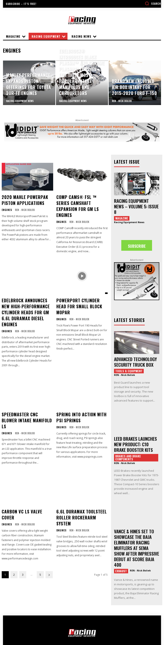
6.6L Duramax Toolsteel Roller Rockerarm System (80, 484)
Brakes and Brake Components (128, 445)
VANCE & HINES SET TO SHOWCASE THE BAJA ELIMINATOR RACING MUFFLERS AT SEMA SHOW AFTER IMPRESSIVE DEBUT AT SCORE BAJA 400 (136, 530)
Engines (6, 207)
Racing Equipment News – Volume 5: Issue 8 (135, 202)
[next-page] (49, 538)
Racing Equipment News (129, 214)
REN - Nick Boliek (23, 207)
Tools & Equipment (128, 361)
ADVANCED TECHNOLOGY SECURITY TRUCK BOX (132, 353)
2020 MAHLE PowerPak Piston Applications (21, 199)
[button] (153, 3)
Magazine (121, 210)
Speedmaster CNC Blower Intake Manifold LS (24, 395)
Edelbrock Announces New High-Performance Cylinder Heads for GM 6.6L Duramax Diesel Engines (27, 297)
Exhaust (121, 548)
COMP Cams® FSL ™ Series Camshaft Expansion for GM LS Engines (81, 201)
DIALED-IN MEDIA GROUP (100, 633)
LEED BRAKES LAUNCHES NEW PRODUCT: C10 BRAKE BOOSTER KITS (136, 433)
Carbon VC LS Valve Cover (24, 482)
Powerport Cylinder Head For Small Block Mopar (79, 292)
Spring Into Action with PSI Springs (81, 395)
